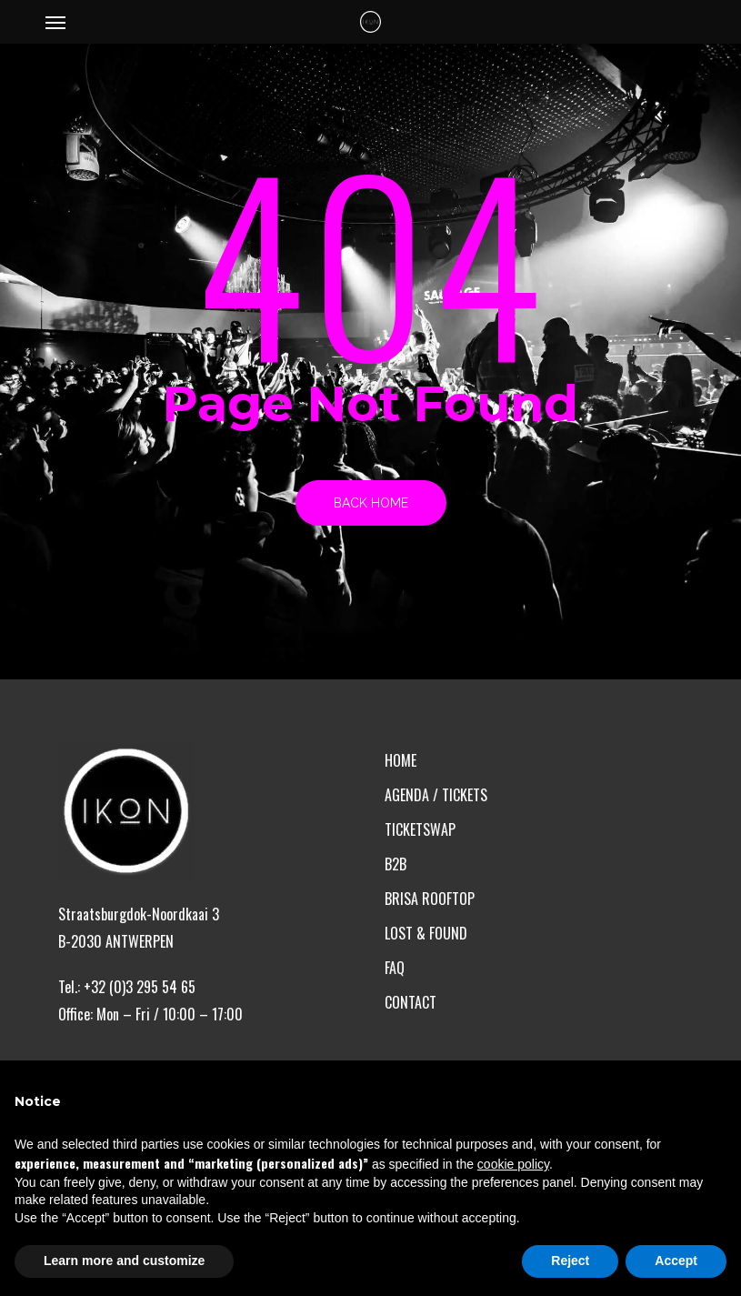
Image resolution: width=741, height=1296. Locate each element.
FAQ (395, 968)
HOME (400, 760)
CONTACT (410, 1002)
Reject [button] (570, 1260)
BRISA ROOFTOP (430, 898)
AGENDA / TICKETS (436, 795)
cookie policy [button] (513, 1164)
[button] (55, 22)
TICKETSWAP (420, 829)
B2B (395, 864)
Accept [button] (676, 1260)
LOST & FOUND (426, 933)
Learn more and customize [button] (124, 1260)
